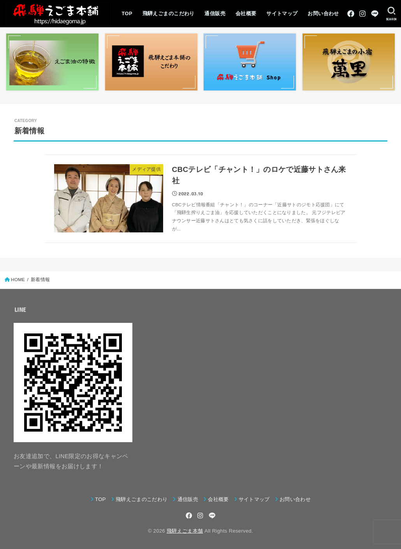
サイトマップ (281, 13)
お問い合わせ (323, 13)
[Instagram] (362, 13)
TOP (127, 13)
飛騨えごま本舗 (185, 531)
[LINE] (374, 13)
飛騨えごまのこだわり (168, 13)
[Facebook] (350, 13)
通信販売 (214, 13)
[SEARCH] (391, 14)
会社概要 (246, 13)
